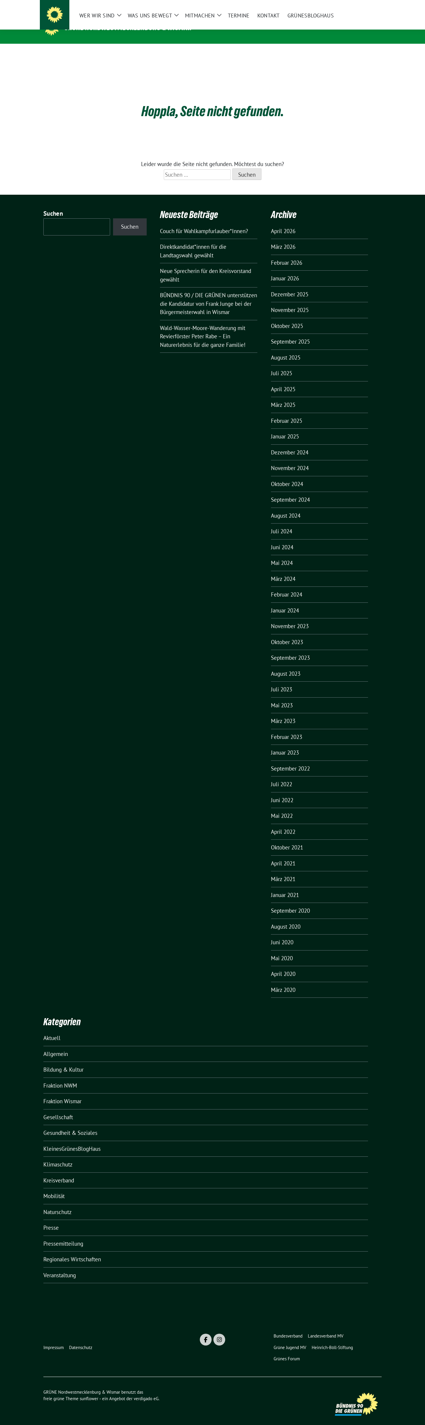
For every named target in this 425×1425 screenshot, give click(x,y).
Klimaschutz (58, 1155)
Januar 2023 (285, 743)
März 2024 (283, 569)
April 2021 (283, 854)
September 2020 (290, 901)
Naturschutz (57, 1202)
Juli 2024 (281, 522)
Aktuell (52, 1028)
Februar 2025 (286, 411)
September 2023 (290, 648)
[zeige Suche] (371, 6)
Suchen (53, 204)
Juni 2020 (282, 933)
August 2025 (285, 348)
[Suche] (362, 6)
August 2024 (285, 506)
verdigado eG (146, 1389)
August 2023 (285, 664)
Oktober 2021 (287, 838)
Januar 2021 (285, 885)
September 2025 (290, 332)
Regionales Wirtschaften (72, 1250)
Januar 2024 (285, 601)
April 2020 (283, 964)
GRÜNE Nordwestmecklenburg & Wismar (128, 27)
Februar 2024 (286, 585)
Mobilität (54, 1186)
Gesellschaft (58, 1108)
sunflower (89, 1389)
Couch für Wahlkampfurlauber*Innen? (204, 221)
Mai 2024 (282, 553)
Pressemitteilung (63, 1234)
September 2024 (290, 490)
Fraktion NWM (60, 1076)
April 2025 (283, 380)
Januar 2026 (285, 269)
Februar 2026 (286, 253)
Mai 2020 (282, 949)
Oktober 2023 (287, 632)
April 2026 (283, 221)
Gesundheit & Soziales (70, 1123)
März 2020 (283, 980)
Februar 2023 (286, 727)
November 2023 (290, 616)
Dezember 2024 (289, 443)
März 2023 (283, 711)
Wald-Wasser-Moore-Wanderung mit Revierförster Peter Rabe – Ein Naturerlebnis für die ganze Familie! (203, 327)
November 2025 (290, 300)
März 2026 (283, 237)
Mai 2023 (282, 696)
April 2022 (283, 822)
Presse (51, 1218)
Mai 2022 (282, 806)
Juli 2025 (281, 364)
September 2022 (290, 759)
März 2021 (283, 869)
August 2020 (285, 917)
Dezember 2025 (289, 285)
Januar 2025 (285, 427)
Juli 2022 (281, 775)
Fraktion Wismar (62, 1092)
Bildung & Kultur (63, 1060)
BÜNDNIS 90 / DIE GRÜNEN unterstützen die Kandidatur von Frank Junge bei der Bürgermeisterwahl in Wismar (208, 294)
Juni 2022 (282, 790)
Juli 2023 (281, 680)
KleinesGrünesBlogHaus (72, 1139)
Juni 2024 (282, 538)
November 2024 (290, 458)
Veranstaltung (59, 1266)
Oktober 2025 (287, 316)
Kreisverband (58, 1171)
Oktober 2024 (287, 474)
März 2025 (283, 395)
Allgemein (55, 1044)
